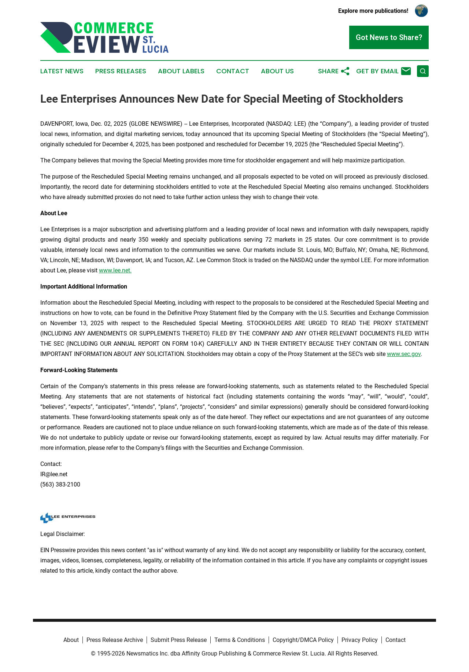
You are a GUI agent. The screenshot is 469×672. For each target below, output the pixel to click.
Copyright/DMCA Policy (303, 639)
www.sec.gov (404, 353)
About (71, 639)
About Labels (181, 71)
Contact (232, 71)
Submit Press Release (179, 639)
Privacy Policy (359, 639)
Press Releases (120, 71)
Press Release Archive (114, 639)
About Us (277, 71)
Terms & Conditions (239, 639)
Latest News (62, 71)
